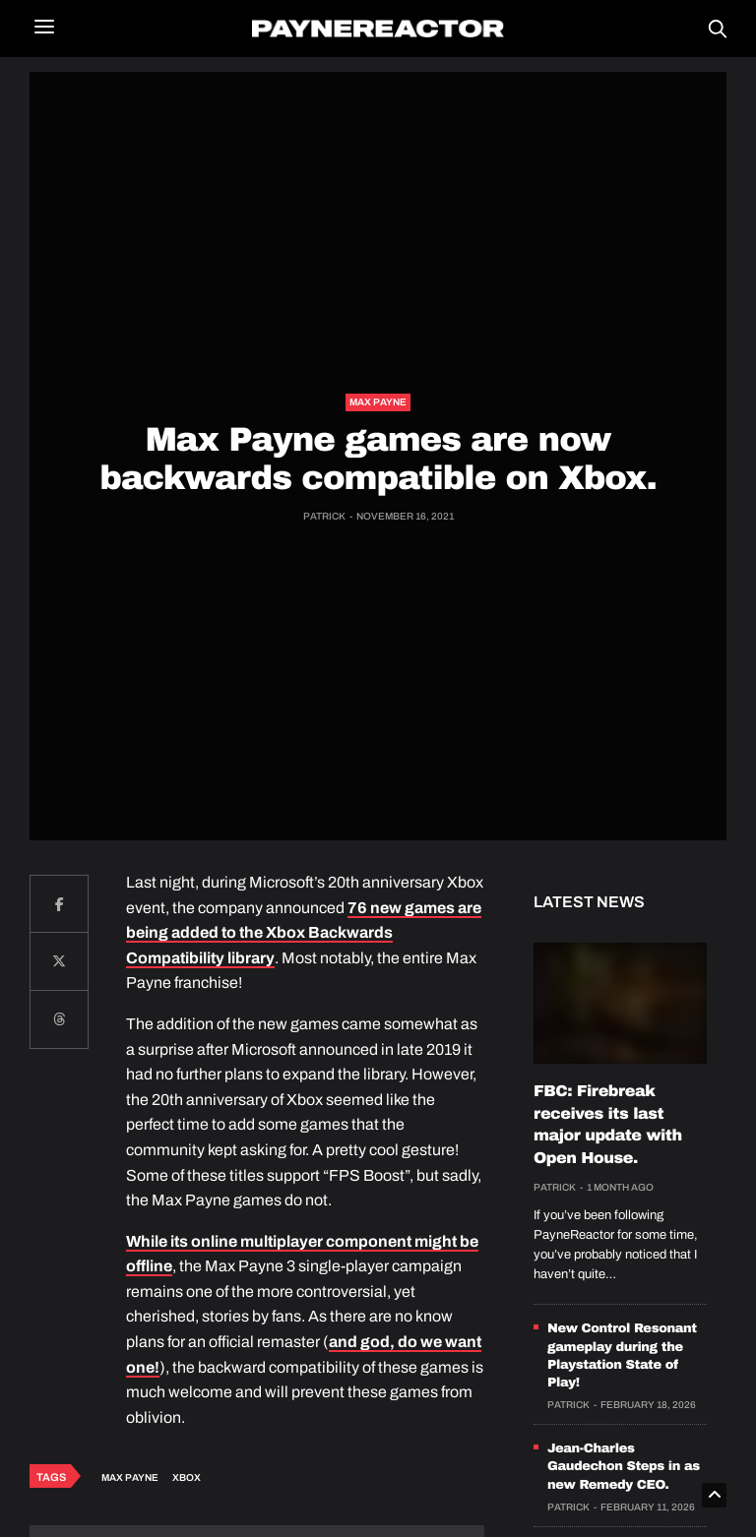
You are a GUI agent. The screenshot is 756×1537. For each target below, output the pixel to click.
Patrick (324, 516)
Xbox (186, 1477)
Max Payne (378, 402)
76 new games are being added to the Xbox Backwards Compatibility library (303, 932)
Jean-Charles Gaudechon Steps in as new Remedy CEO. (623, 1466)
